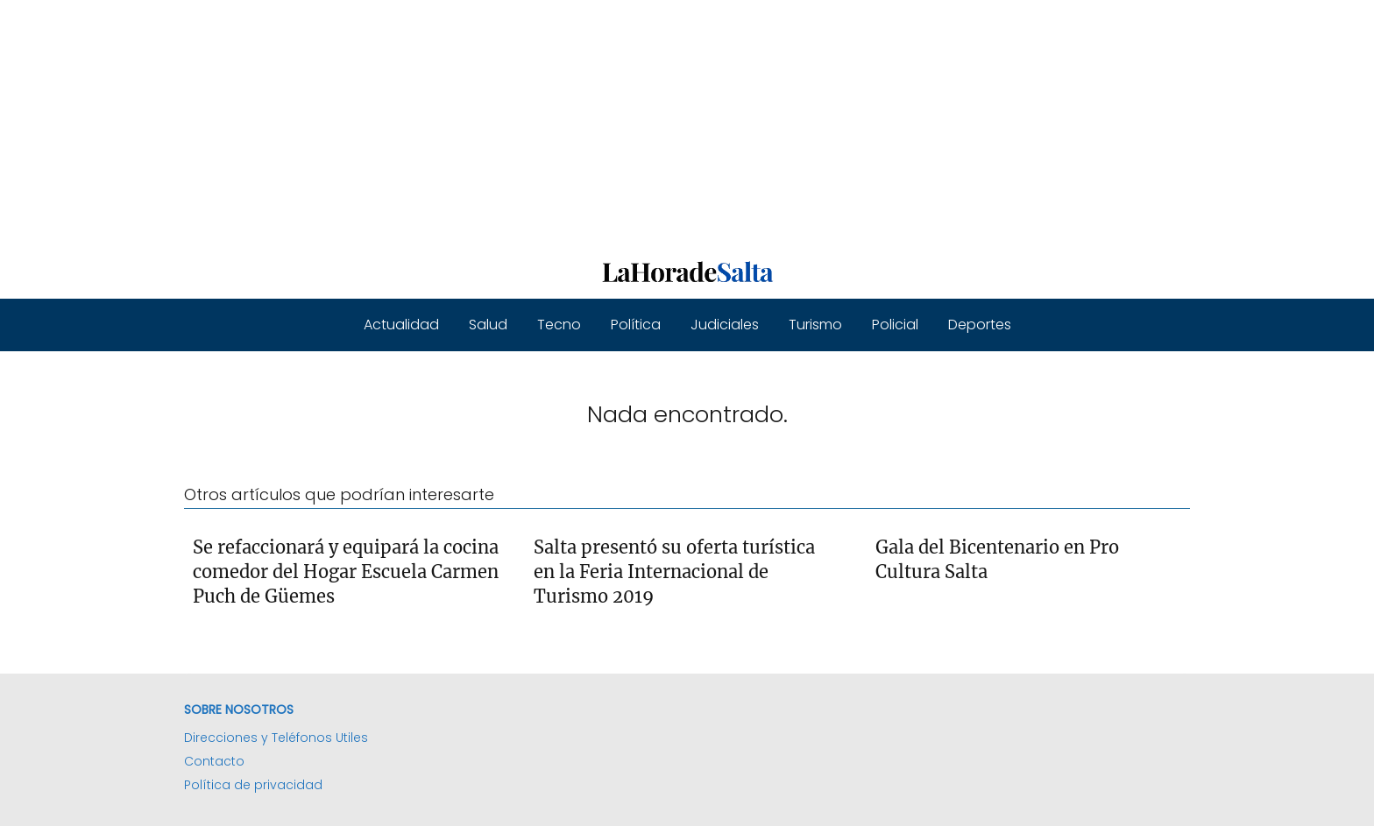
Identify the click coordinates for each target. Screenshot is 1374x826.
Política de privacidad (253, 785)
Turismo (815, 324)
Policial (895, 324)
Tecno (559, 324)
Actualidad (401, 324)
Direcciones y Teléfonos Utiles (276, 737)
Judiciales (725, 324)
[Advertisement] (526, 122)
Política (636, 324)
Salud (488, 324)
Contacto (214, 761)
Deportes (979, 324)
